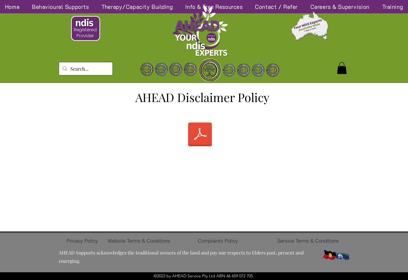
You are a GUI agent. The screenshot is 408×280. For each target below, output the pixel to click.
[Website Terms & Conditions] (139, 241)
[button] (342, 68)
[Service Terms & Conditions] (308, 241)
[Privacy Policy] (82, 241)
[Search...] (85, 68)
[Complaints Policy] (218, 241)
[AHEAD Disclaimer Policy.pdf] (200, 135)
